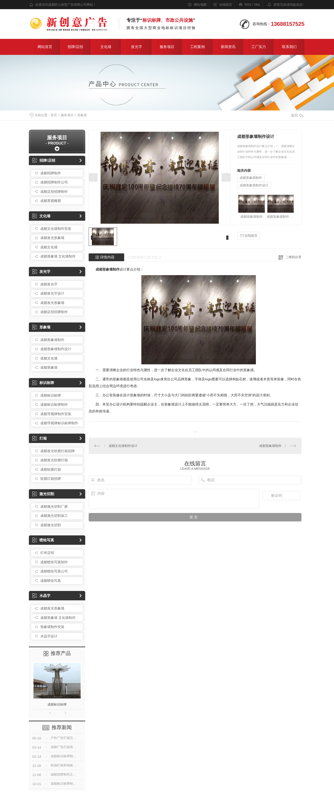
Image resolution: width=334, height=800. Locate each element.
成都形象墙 (48, 367)
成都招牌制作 (50, 173)
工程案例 (197, 47)
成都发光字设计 (52, 293)
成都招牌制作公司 (54, 182)
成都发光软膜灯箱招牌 (57, 451)
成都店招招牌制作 (54, 191)
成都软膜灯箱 (50, 469)
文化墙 (105, 47)
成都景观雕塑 (50, 201)
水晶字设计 (48, 636)
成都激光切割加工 (54, 516)
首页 (54, 115)
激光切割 (43, 494)
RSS (248, 4)
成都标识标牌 (50, 395)
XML (257, 4)
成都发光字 (48, 284)
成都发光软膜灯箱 (54, 460)
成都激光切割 (50, 525)
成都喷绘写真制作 (54, 562)
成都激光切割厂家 (54, 506)
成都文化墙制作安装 (55, 229)
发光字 (136, 47)
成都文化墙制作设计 (123, 446)
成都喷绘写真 (50, 581)
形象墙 (82, 115)
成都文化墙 (48, 247)
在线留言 (225, 4)
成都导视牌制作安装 (55, 414)
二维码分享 (293, 257)
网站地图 (200, 4)
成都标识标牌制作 (54, 404)
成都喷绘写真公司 (54, 571)
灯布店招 (47, 553)
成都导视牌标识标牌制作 (59, 423)
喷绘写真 (43, 540)
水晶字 (41, 596)
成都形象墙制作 (52, 340)
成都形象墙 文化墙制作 (58, 256)
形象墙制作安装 (52, 627)
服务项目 (167, 47)
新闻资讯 (228, 47)
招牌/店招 (75, 47)
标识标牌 (43, 383)
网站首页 (45, 47)
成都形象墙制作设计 (55, 349)
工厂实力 (258, 47)
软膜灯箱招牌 (50, 479)
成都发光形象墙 (52, 238)
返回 (297, 115)
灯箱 (39, 438)
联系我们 (289, 47)
